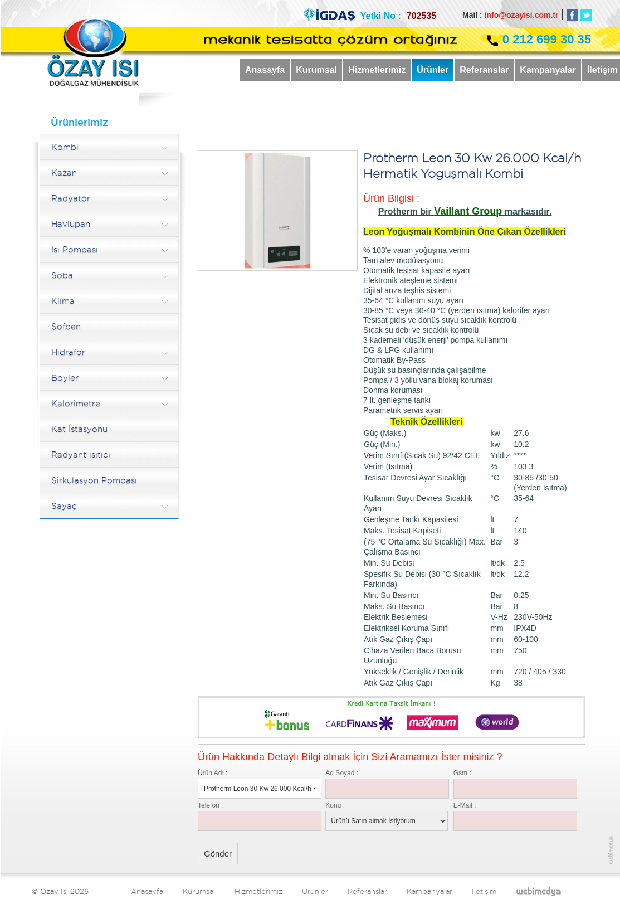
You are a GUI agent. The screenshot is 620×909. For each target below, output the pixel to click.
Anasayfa (265, 70)
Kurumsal (316, 70)
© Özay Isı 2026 (60, 891)
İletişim (484, 891)
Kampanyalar (548, 70)
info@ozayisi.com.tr (522, 15)
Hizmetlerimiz (377, 70)
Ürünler (432, 70)
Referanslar (484, 70)
